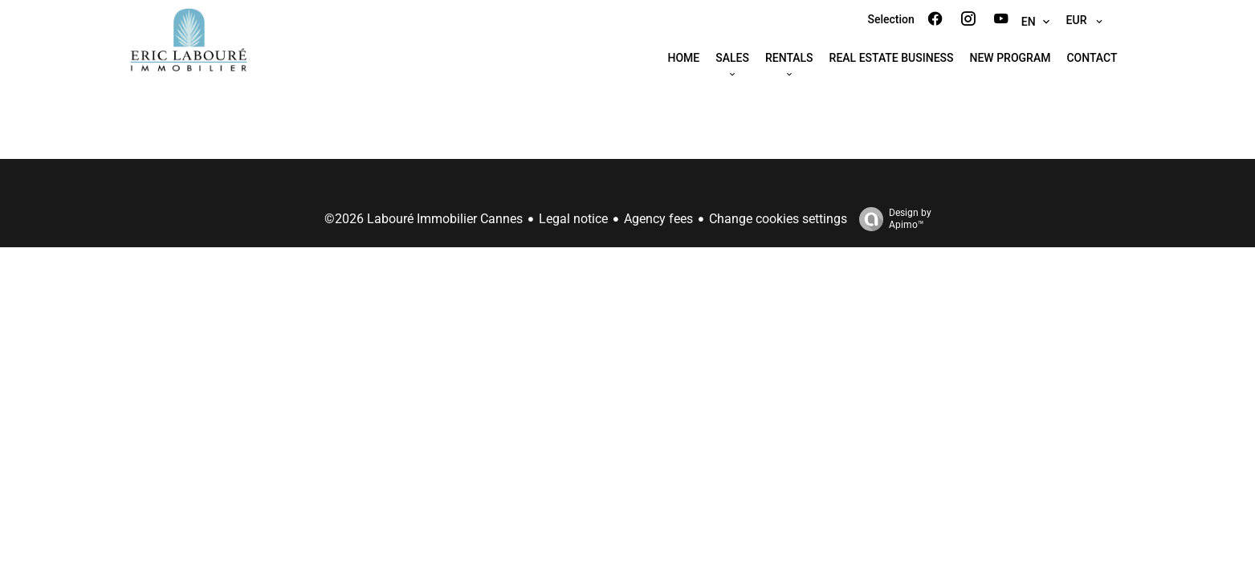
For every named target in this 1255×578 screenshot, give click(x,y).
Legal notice (573, 218)
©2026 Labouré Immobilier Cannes (423, 218)
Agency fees (658, 218)
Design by (891, 219)
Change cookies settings (778, 218)
